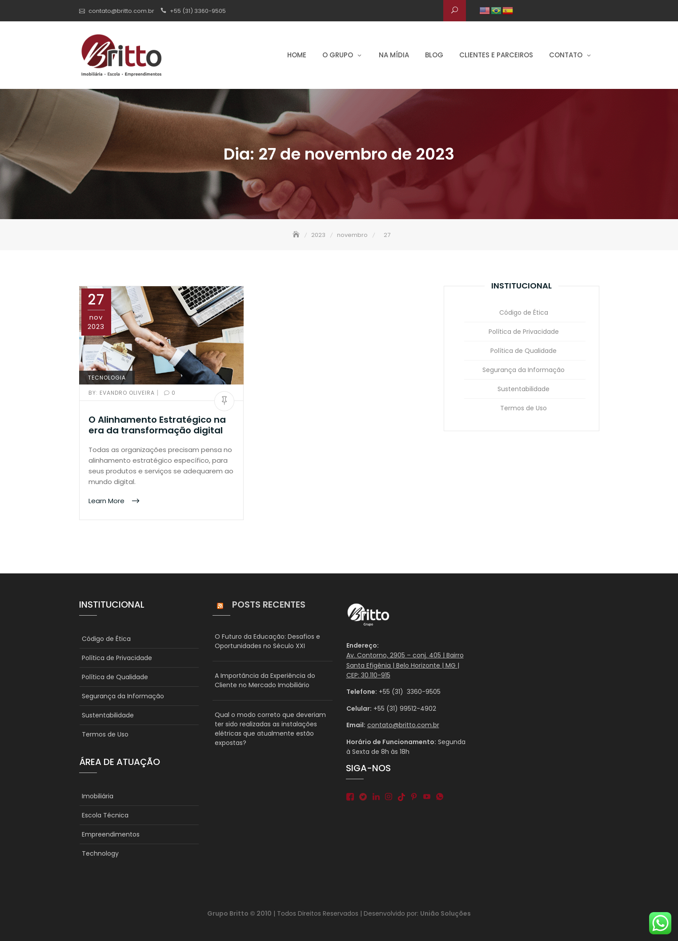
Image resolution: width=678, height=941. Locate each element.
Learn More (107, 500)
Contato (565, 55)
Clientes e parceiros (496, 55)
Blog (434, 55)
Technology (100, 853)
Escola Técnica (105, 815)
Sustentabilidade (523, 388)
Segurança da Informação (523, 369)
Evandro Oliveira (122, 392)
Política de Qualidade (523, 350)
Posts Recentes (268, 604)
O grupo (337, 55)
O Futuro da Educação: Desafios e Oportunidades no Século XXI (267, 641)
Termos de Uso (523, 408)
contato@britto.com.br (121, 11)
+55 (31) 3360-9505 (198, 11)
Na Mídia (394, 55)
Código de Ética (523, 312)
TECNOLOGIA (107, 377)
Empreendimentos (111, 834)
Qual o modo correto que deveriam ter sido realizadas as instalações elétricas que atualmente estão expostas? (270, 728)
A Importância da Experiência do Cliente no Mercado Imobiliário (265, 680)
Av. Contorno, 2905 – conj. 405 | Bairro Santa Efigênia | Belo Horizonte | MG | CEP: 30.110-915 (405, 665)
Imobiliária (97, 796)
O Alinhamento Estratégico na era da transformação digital (157, 424)
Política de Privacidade (524, 331)
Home (296, 55)
